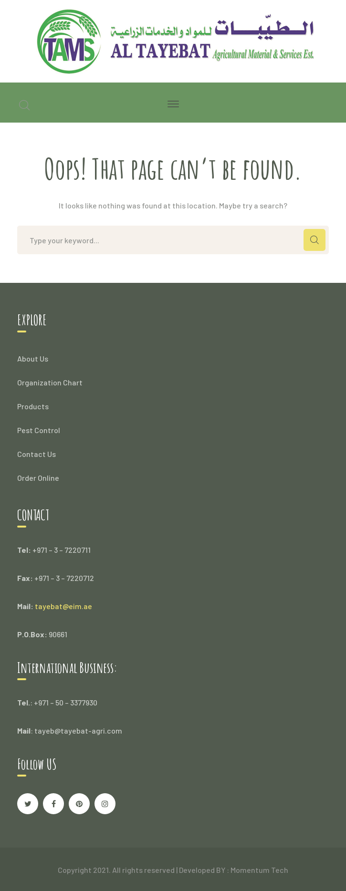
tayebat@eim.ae (63, 606)
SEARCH (314, 240)
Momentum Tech (259, 869)
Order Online (38, 477)
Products (33, 406)
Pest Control (38, 430)
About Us (32, 358)
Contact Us (36, 453)
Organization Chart (50, 382)
